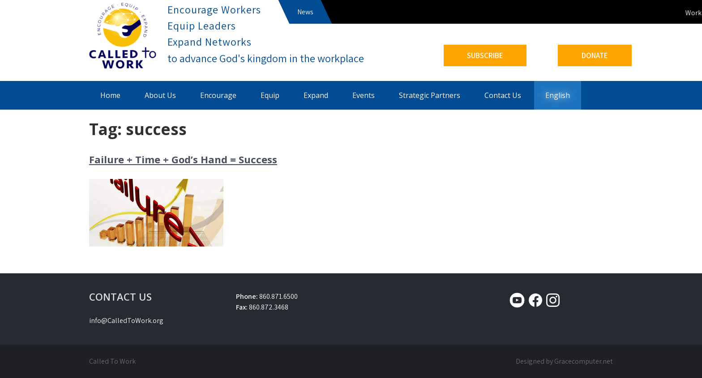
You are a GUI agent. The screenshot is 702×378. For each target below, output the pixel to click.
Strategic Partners (429, 95)
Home (110, 95)
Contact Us (502, 95)
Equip (270, 95)
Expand (316, 95)
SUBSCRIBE (485, 55)
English (557, 95)
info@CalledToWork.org (126, 320)
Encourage (218, 95)
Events (363, 95)
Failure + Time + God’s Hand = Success (183, 159)
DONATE (595, 55)
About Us (160, 95)
